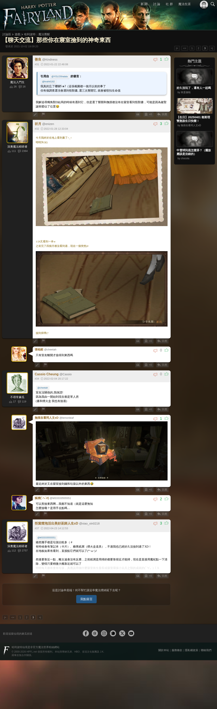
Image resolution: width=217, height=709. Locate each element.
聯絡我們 (206, 650)
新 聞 (144, 4)
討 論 (156, 4)
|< (177, 48)
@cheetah (42, 388)
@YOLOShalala (59, 76)
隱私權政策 (191, 650)
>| (212, 48)
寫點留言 (86, 599)
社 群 (169, 4)
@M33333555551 (46, 537)
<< (184, 48)
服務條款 (177, 650)
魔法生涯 (184, 4)
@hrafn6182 (48, 81)
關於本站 (163, 650)
